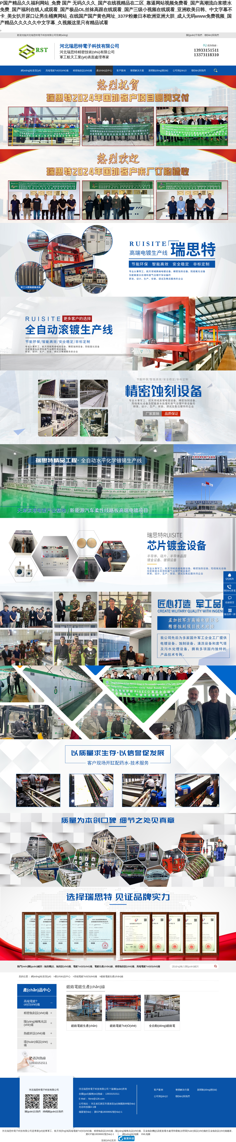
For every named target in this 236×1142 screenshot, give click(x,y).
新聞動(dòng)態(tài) (207, 1089)
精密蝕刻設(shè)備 (36, 1013)
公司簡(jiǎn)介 (161, 1096)
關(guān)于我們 (194, 35)
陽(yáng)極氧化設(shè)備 (35, 1023)
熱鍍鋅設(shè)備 (34, 1033)
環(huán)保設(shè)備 (36, 1043)
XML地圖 (145, 1134)
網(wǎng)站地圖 (130, 1134)
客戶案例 (158, 1089)
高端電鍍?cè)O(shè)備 (85, 976)
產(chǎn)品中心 (62, 976)
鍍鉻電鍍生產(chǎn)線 (112, 976)
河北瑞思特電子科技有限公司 (17, 1131)
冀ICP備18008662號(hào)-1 (108, 1112)
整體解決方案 (182, 1089)
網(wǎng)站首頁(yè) (41, 976)
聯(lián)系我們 (212, 35)
